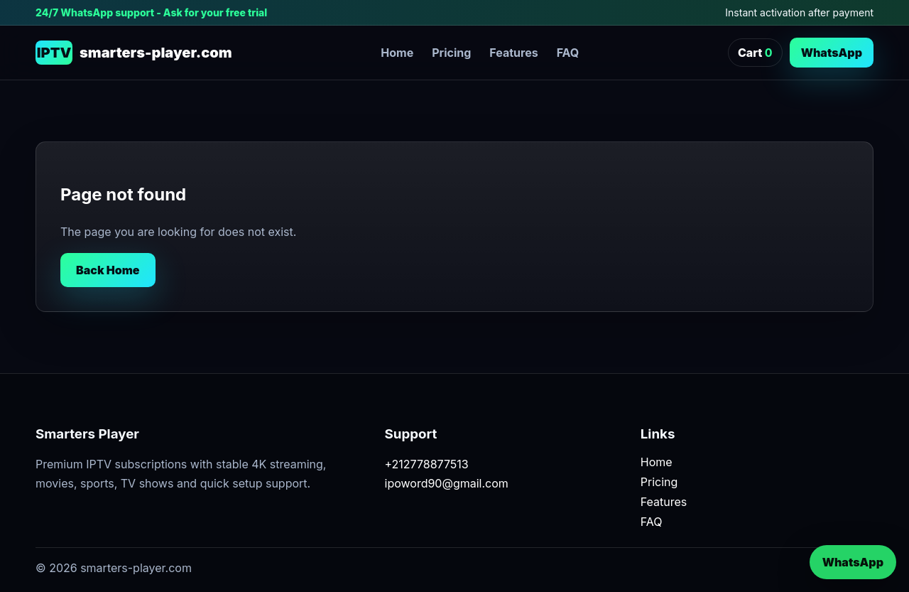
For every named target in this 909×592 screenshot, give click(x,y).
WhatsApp (831, 52)
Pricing (451, 52)
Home (397, 52)
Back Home (108, 270)
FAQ (568, 52)
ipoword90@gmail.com (446, 483)
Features (513, 52)
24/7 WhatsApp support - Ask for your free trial (151, 12)
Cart (755, 52)
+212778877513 (427, 464)
